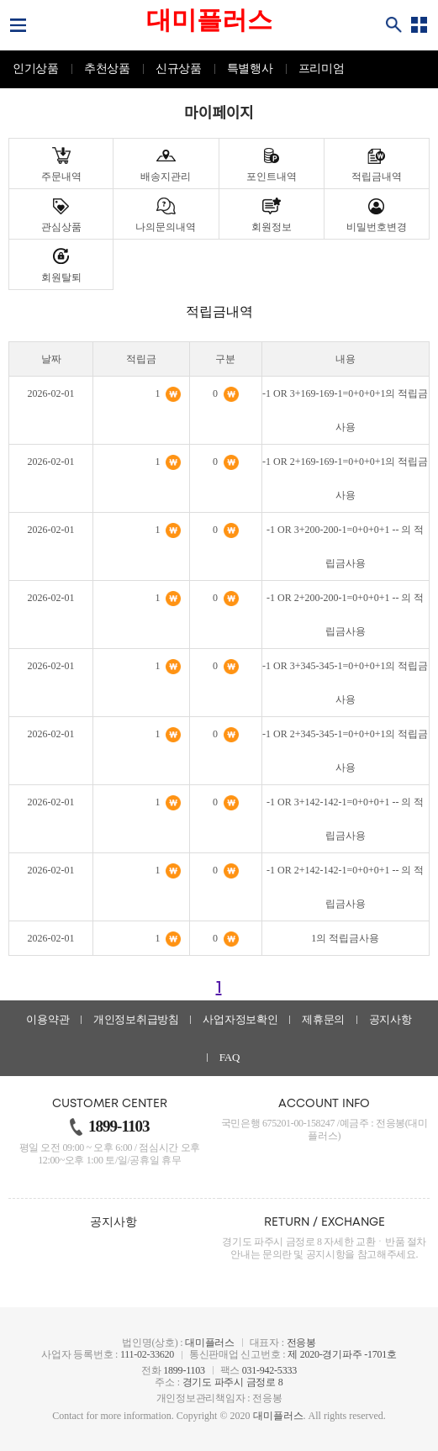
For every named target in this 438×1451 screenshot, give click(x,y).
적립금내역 (376, 176)
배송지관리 (165, 176)
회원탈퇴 (61, 277)
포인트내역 (271, 176)
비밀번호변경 (376, 227)
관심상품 (61, 227)
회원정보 (271, 227)
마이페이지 (219, 113)
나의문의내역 (165, 227)
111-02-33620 (147, 1354)
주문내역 (61, 176)
